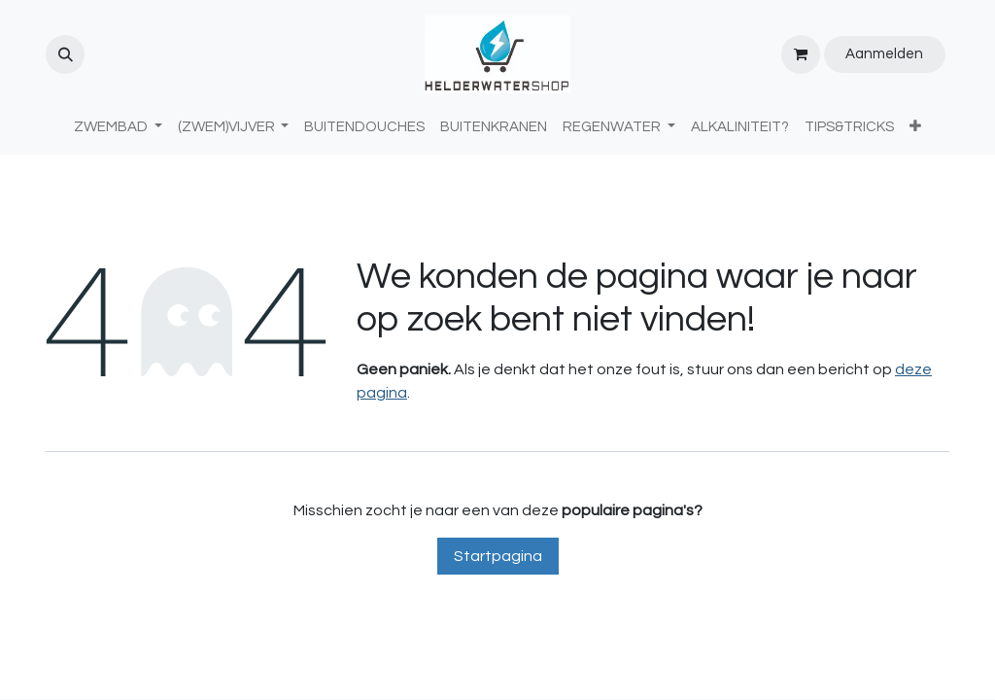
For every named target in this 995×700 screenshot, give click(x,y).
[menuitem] (364, 128)
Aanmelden (884, 54)
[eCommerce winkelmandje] (800, 54)
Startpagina (498, 556)
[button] (65, 54)
